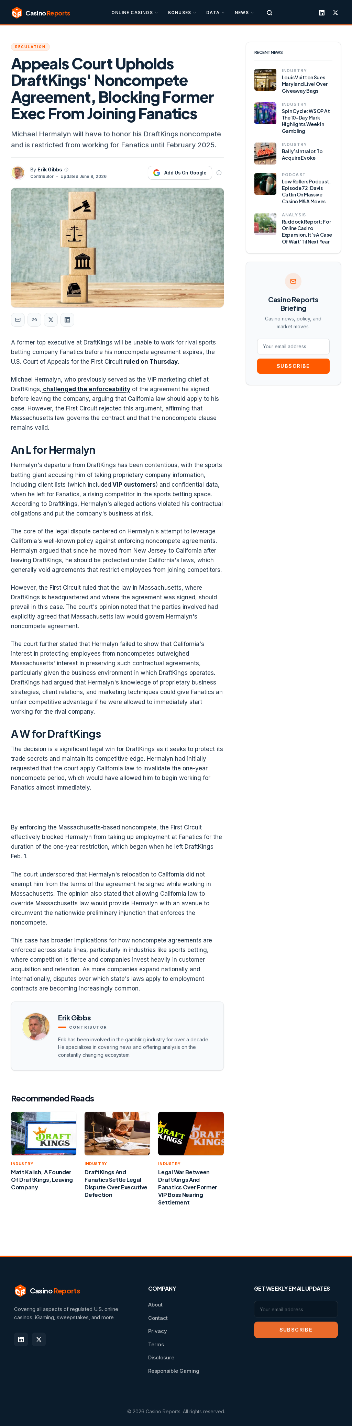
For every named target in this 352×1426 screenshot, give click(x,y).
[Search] (269, 12)
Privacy (157, 1331)
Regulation (30, 47)
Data (215, 13)
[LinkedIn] (321, 12)
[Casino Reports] (40, 13)
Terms (156, 1344)
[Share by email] (18, 320)
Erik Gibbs (49, 169)
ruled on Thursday (150, 361)
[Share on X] (51, 320)
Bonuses (182, 13)
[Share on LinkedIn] (67, 320)
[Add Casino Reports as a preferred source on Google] (180, 173)
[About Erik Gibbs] (66, 169)
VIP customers (133, 484)
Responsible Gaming (173, 1371)
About (155, 1304)
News (244, 13)
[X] (335, 12)
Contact (158, 1318)
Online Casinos (134, 13)
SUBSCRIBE (293, 366)
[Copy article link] (34, 320)
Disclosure (161, 1357)
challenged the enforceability (86, 389)
